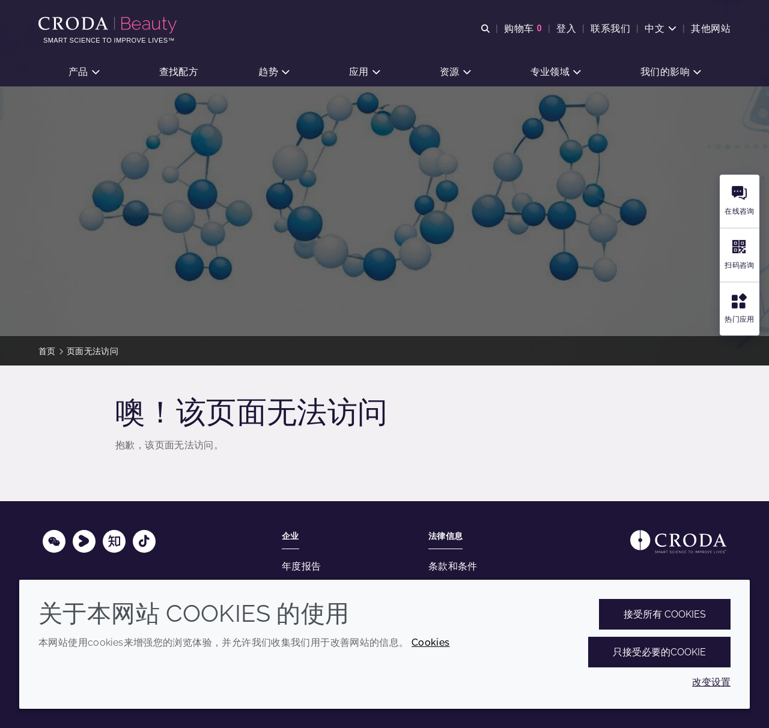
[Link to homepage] (678, 541)
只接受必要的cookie (659, 652)
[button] (83, 72)
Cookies (431, 642)
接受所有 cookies (665, 614)
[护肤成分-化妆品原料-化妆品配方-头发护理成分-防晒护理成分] (109, 25)
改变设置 (711, 682)
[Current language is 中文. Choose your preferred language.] (660, 28)
